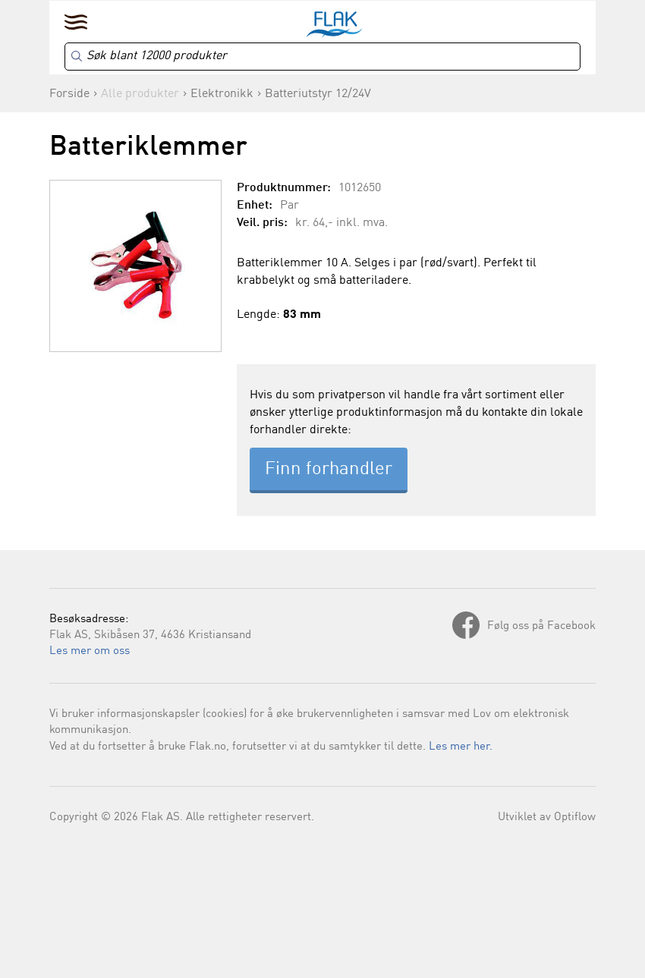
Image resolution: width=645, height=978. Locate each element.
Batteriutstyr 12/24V (318, 94)
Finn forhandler (328, 470)
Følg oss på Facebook (541, 626)
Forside (69, 94)
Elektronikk (221, 94)
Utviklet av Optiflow (547, 817)
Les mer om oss (89, 651)
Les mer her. (460, 747)
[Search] (322, 56)
